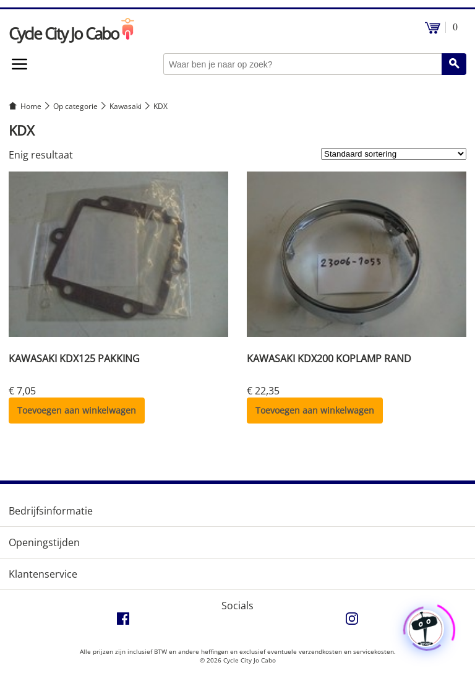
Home (30, 106)
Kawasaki (125, 106)
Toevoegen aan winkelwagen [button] (76, 410)
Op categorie (75, 106)
